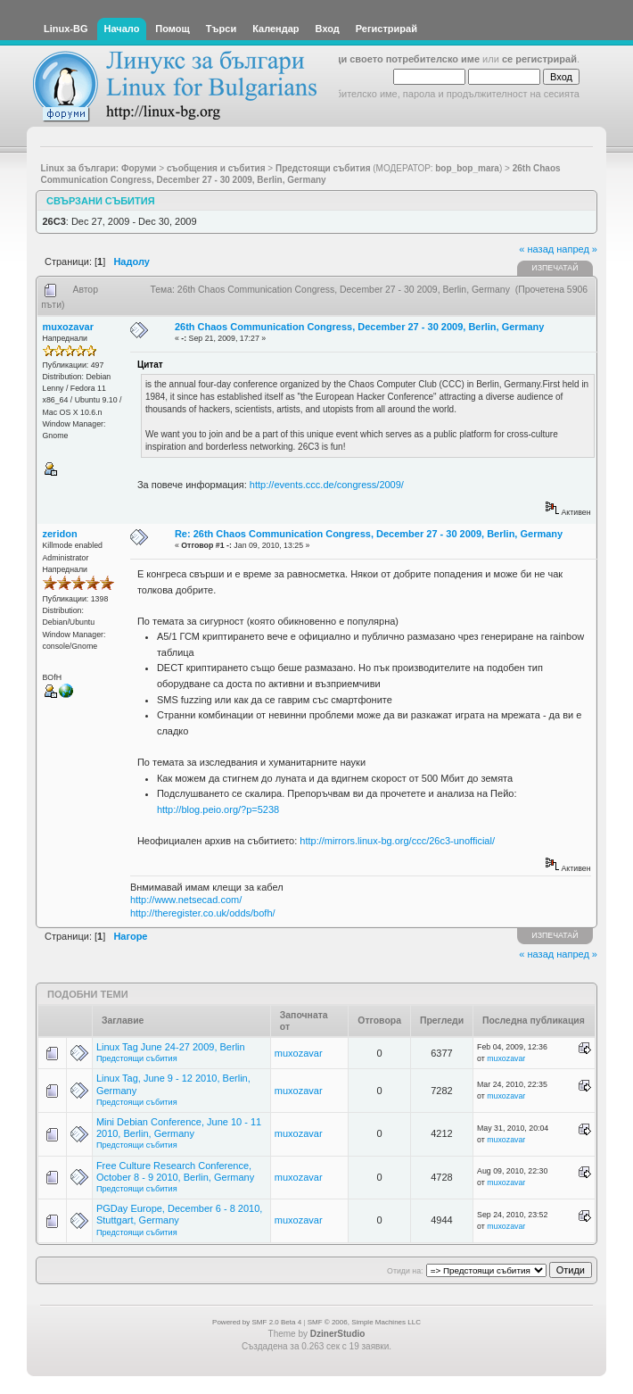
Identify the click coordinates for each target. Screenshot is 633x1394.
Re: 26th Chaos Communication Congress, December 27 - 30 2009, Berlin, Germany (369, 533)
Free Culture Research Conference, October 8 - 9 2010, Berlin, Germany (175, 1171)
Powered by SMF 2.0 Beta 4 (256, 1322)
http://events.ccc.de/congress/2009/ (327, 484)
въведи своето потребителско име (395, 59)
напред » (576, 249)
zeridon (60, 533)
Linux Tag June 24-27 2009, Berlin (170, 1046)
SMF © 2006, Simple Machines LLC (364, 1322)
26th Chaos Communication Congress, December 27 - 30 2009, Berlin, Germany (359, 326)
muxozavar (68, 326)
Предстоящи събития (136, 1058)
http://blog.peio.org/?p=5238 (218, 809)
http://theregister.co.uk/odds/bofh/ (202, 913)
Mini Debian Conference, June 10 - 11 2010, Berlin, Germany (178, 1127)
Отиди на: (405, 1270)
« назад (536, 249)
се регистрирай (539, 59)
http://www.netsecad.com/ (186, 899)
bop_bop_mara (467, 168)
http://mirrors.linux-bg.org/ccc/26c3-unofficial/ (397, 840)
